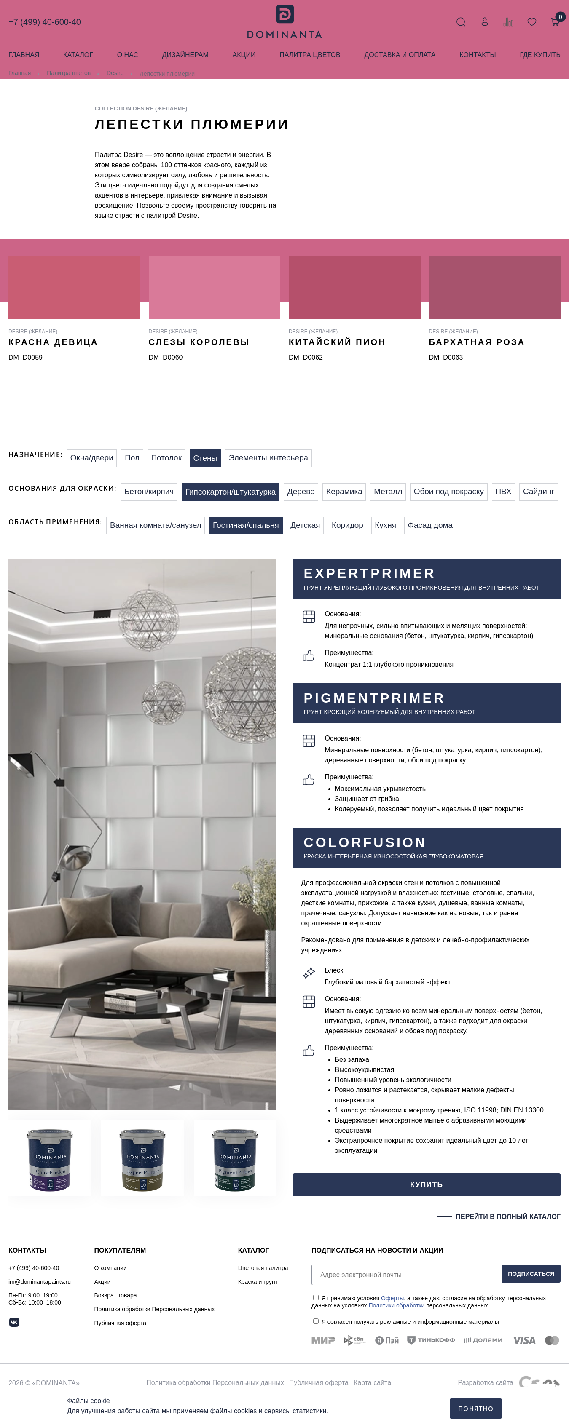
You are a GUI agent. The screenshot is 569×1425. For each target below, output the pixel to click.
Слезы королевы (199, 342)
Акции (244, 55)
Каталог (78, 55)
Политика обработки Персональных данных (154, 1331)
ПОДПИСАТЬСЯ (527, 1297)
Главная (23, 55)
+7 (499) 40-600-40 (44, 22)
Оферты (392, 1321)
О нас (127, 55)
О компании (110, 1290)
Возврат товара (115, 1317)
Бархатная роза (477, 342)
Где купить (540, 55)
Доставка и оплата (399, 55)
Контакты (477, 55)
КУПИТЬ (427, 1205)
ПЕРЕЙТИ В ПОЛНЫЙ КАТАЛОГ (508, 1239)
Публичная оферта (120, 1345)
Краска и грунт (258, 1304)
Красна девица (53, 342)
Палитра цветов (309, 55)
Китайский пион (337, 342)
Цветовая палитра (263, 1290)
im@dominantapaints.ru (39, 1304)
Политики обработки (396, 1328)
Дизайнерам (185, 55)
